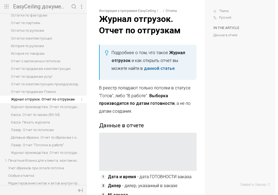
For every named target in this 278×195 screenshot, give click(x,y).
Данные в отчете (225, 35)
